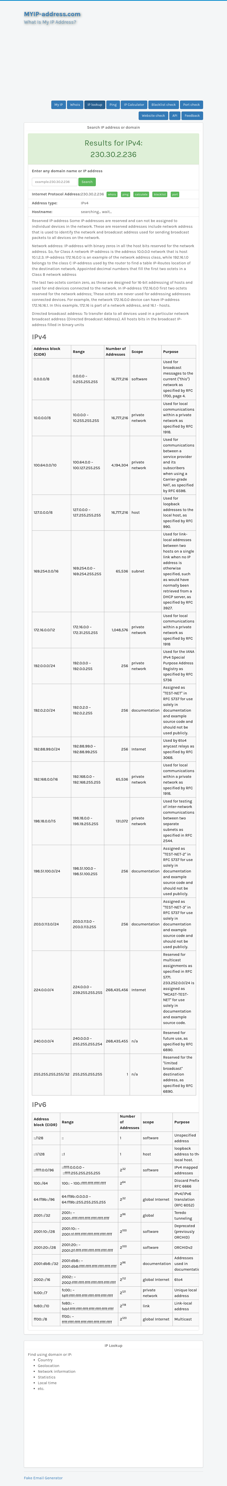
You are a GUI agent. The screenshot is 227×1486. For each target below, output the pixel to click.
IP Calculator (134, 105)
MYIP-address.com (52, 14)
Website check (153, 116)
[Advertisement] (113, 61)
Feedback (192, 116)
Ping (113, 105)
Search (87, 182)
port (175, 194)
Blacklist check (164, 105)
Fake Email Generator (43, 1478)
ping (125, 194)
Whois (75, 105)
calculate (141, 194)
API (174, 116)
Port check (191, 105)
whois (112, 194)
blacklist (160, 194)
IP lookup (95, 105)
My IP (59, 105)
